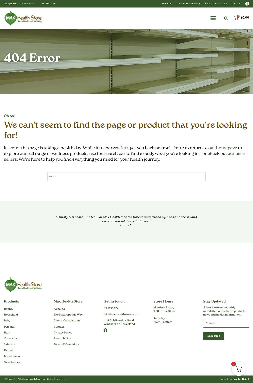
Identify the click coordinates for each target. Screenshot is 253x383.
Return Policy (62, 339)
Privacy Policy (63, 333)
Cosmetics (10, 339)
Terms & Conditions (67, 345)
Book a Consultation (216, 4)
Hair (7, 333)
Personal (9, 327)
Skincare (9, 345)
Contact (236, 4)
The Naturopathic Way (188, 4)
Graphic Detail (240, 379)
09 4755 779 (48, 4)
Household (11, 315)
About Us (166, 4)
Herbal (8, 351)
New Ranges (12, 363)
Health (8, 309)
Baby (7, 321)
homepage (226, 148)
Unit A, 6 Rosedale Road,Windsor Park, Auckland (119, 322)
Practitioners (12, 357)
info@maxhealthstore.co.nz (19, 4)
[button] (213, 18)
